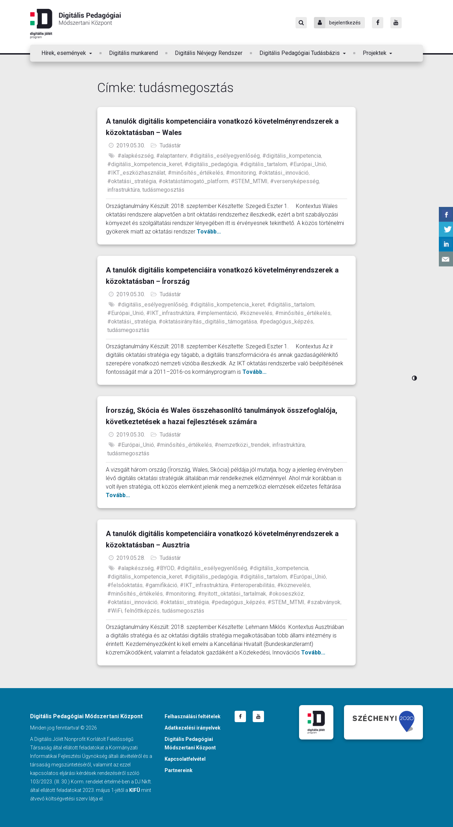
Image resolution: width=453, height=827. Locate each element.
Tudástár (170, 145)
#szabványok (323, 602)
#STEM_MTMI (249, 181)
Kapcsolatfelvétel (185, 759)
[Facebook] (377, 22)
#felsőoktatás (125, 585)
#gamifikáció (161, 585)
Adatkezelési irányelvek (192, 728)
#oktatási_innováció (283, 172)
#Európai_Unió (307, 164)
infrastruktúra (123, 189)
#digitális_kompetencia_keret (144, 164)
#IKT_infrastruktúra (170, 313)
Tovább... (209, 231)
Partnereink (179, 770)
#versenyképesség (294, 181)
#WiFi (114, 610)
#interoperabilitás (252, 585)
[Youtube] (396, 22)
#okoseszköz (286, 593)
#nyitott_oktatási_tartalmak (232, 593)
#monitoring (241, 172)
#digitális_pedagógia (210, 164)
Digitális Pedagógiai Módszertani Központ (75, 23)
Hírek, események (64, 53)
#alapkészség (135, 155)
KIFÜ (134, 790)
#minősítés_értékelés (195, 172)
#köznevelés (256, 313)
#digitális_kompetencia (291, 155)
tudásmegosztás (163, 189)
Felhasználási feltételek (192, 716)
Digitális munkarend (133, 53)
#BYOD (165, 568)
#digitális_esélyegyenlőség (225, 155)
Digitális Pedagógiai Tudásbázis (300, 53)
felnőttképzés (142, 610)
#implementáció (217, 313)
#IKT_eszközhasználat (136, 172)
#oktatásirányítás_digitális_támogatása (208, 321)
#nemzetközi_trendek (242, 444)
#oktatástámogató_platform (193, 181)
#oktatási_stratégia (131, 181)
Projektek (375, 53)
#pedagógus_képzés (286, 321)
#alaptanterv (171, 155)
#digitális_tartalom (263, 164)
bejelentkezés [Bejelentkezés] (337, 22)
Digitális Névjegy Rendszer (208, 53)
